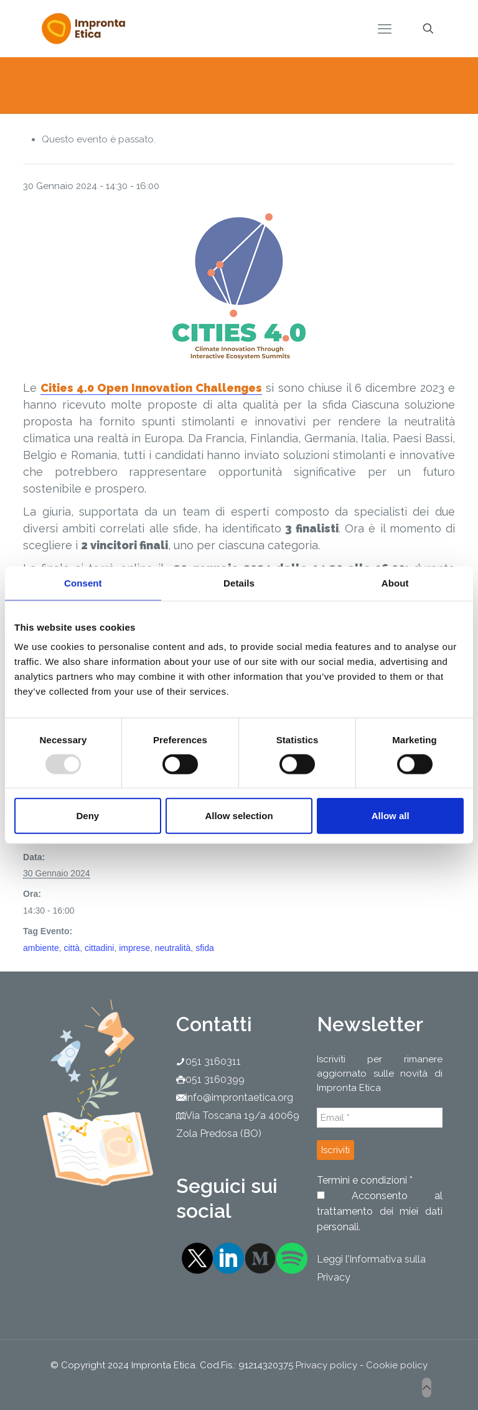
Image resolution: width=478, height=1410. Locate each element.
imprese (134, 948)
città (71, 948)
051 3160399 (215, 1079)
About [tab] (395, 582)
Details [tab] (239, 582)
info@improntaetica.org (239, 1097)
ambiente (41, 948)
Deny (87, 815)
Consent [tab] (83, 582)
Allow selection (239, 815)
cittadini (99, 948)
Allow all (391, 815)
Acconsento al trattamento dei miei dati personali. (380, 1211)
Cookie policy (397, 1365)
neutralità (173, 948)
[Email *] (380, 1118)
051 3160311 (213, 1061)
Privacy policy (326, 1365)
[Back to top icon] (426, 1388)
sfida (204, 948)
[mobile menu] (384, 28)
